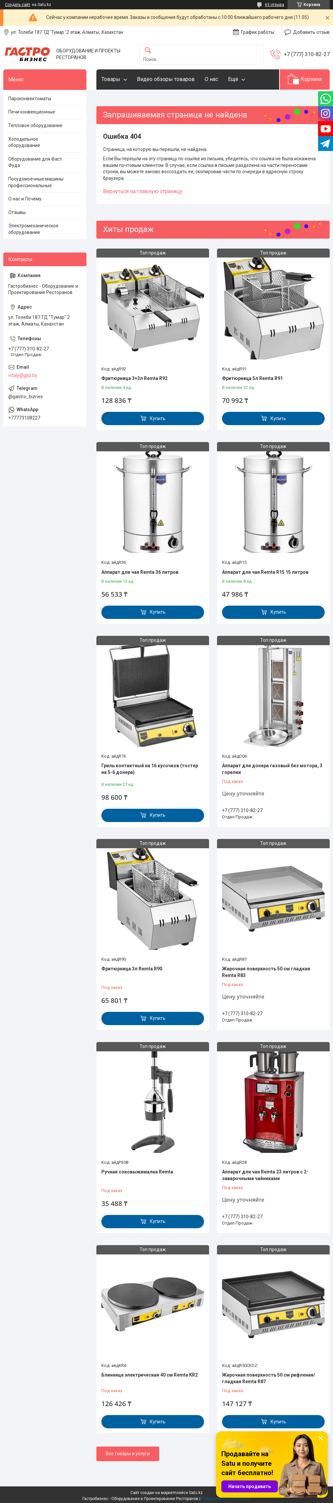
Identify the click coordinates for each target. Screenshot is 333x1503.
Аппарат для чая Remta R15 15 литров (265, 572)
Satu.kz (196, 1492)
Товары (110, 79)
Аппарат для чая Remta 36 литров (139, 572)
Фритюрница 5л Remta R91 (252, 378)
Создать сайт (17, 4)
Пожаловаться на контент (226, 1498)
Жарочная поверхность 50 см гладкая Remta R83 (266, 972)
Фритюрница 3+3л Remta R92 (134, 378)
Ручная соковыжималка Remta (137, 1171)
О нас (211, 79)
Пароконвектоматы (29, 98)
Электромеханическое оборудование (33, 229)
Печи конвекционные (31, 111)
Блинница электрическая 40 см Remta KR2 (149, 1375)
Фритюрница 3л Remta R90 (131, 968)
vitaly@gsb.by (22, 375)
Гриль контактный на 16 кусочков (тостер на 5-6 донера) (149, 769)
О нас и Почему (25, 198)
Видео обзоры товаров (166, 79)
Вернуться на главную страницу (142, 191)
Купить (158, 418)
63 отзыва (274, 4)
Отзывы (17, 212)
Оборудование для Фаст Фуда (35, 162)
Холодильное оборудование (24, 142)
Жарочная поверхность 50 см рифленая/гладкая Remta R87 (268, 1378)
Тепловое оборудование (35, 125)
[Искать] (148, 50)
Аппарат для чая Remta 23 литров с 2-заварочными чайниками (265, 1175)
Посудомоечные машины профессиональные (35, 182)
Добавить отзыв (311, 32)
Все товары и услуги (128, 1453)
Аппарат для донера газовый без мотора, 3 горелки (272, 769)
